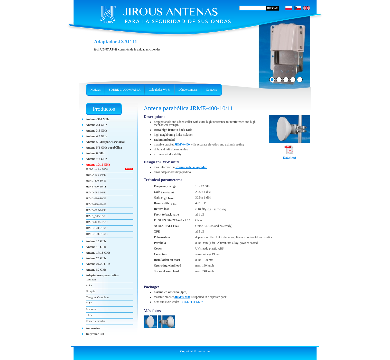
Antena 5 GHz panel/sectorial (105, 141)
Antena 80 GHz (96, 269)
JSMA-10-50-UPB (97, 168)
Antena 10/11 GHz (98, 164)
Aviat (89, 285)
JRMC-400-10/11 (96, 180)
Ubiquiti (91, 291)
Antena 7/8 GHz (96, 158)
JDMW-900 (182, 297)
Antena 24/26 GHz (98, 263)
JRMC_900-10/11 (96, 216)
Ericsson (91, 309)
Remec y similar (95, 320)
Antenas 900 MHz (97, 119)
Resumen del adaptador (191, 167)
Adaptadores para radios (102, 275)
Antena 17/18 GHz (98, 252)
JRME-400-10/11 (96, 186)
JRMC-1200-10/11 (97, 227)
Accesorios (93, 328)
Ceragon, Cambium (97, 297)
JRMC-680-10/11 (96, 198)
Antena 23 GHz (96, 258)
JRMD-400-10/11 (96, 174)
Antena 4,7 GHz (96, 136)
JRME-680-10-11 (96, 204)
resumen (91, 279)
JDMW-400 (182, 144)
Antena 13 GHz (96, 241)
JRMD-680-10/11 (96, 192)
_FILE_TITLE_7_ (192, 302)
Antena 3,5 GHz (96, 130)
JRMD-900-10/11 (96, 210)
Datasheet (289, 156)
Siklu (89, 314)
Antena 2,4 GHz (96, 124)
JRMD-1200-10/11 (97, 222)
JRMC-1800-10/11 (97, 233)
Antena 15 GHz (96, 246)
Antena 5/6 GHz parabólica (104, 147)
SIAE (89, 303)
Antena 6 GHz (95, 153)
